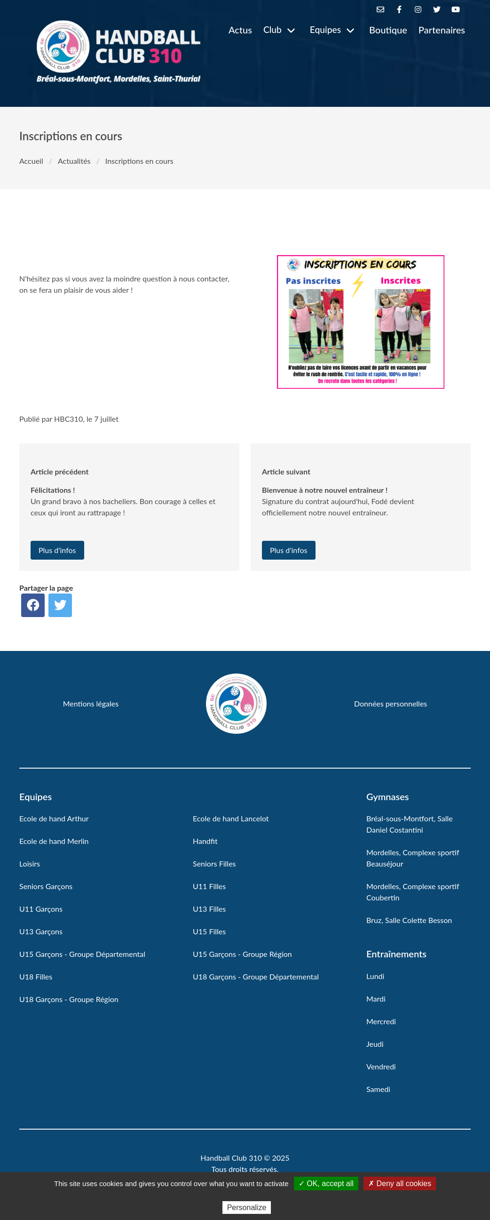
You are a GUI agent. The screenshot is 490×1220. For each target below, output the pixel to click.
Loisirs (29, 863)
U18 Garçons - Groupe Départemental (256, 976)
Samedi (378, 1088)
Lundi (375, 975)
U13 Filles (209, 908)
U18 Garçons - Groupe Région (69, 999)
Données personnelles (390, 703)
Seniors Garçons (45, 886)
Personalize (247, 1208)
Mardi (376, 998)
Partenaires (442, 29)
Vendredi (381, 1066)
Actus (240, 29)
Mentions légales (91, 703)
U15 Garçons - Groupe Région (242, 953)
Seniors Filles (214, 863)
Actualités (74, 160)
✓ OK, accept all (326, 1184)
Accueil (31, 160)
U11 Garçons (41, 908)
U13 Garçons (41, 931)
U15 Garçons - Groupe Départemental (82, 953)
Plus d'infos (57, 550)
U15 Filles (209, 931)
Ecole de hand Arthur (54, 818)
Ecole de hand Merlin (54, 840)
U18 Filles (35, 976)
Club (272, 29)
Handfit (205, 840)
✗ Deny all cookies (399, 1184)
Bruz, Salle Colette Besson (409, 919)
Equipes (325, 29)
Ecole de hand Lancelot (231, 818)
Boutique (388, 29)
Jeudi (375, 1043)
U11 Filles (209, 886)
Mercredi (381, 1021)
